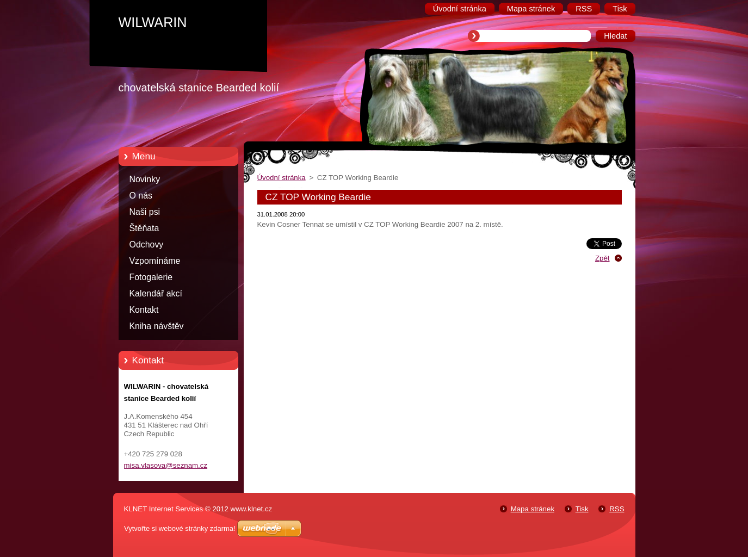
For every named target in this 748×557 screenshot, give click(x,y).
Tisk (582, 509)
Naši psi (144, 211)
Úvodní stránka (281, 178)
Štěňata (144, 228)
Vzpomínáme (155, 260)
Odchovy (146, 244)
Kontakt (144, 309)
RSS (616, 509)
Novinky (144, 179)
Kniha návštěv (156, 326)
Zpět (602, 258)
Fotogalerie (151, 277)
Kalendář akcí (155, 293)
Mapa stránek (532, 509)
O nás (140, 195)
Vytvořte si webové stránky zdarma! (180, 528)
